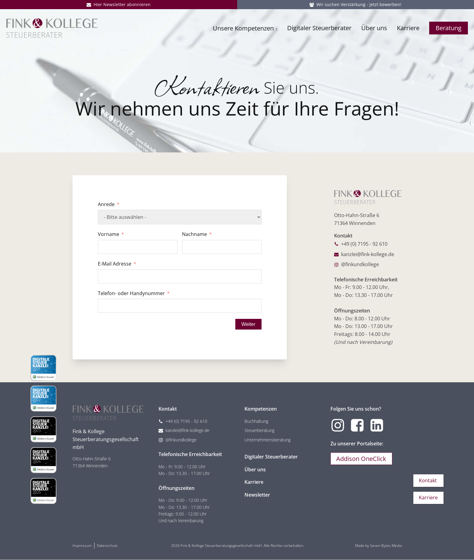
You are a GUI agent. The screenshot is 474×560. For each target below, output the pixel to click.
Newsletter (257, 495)
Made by (378, 546)
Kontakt (428, 479)
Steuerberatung (259, 431)
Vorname (108, 234)
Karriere (408, 30)
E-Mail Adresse (114, 263)
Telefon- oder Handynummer (131, 293)
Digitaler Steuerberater (319, 30)
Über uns (374, 30)
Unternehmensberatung (267, 440)
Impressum (82, 545)
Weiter (248, 324)
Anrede (106, 204)
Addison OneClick (362, 459)
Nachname (194, 234)
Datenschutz (107, 545)
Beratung (449, 30)
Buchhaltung (256, 421)
